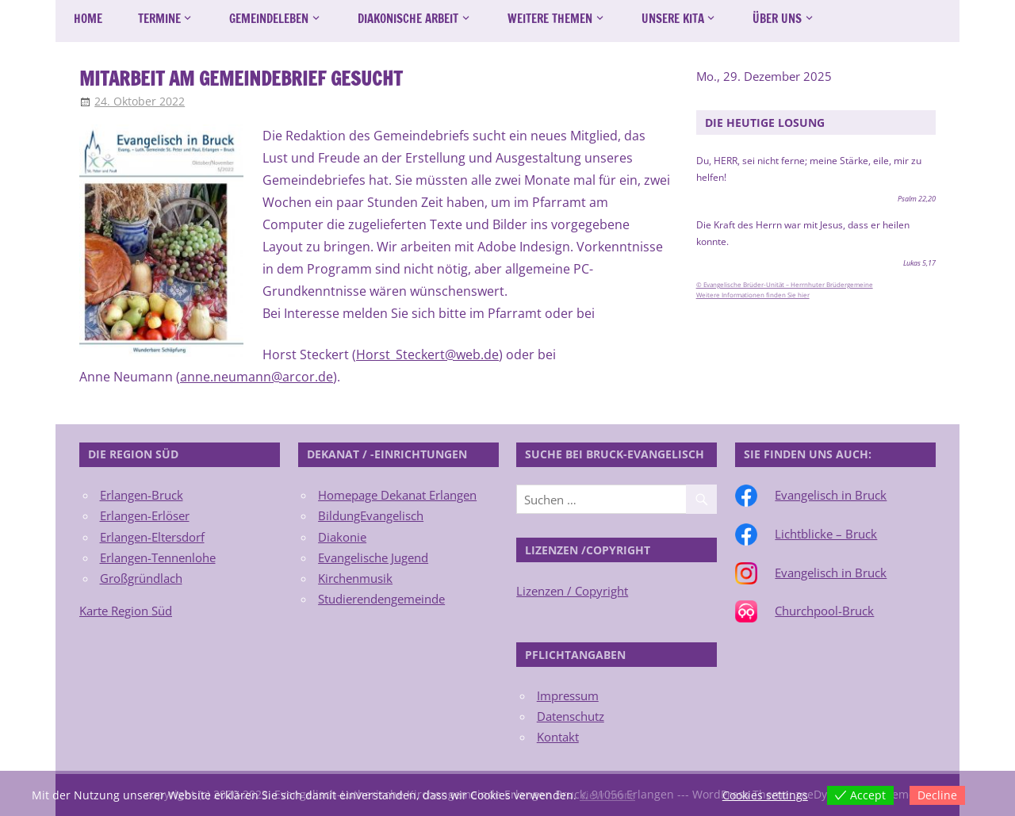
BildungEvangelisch (370, 515)
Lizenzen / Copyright (572, 591)
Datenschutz (570, 716)
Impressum (568, 695)
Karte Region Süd (125, 611)
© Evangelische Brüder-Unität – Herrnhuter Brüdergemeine (784, 285)
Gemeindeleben (268, 18)
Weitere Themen (550, 18)
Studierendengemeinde (381, 599)
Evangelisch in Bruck (831, 495)
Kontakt (558, 737)
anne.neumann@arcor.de (256, 376)
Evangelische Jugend (373, 557)
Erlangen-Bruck (141, 495)
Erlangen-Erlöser (145, 515)
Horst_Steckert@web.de (427, 354)
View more (607, 795)
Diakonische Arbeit (408, 18)
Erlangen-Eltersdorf (152, 537)
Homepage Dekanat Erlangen (397, 495)
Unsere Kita (673, 18)
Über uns (777, 18)
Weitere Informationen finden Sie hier (753, 295)
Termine (159, 18)
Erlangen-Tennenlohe (158, 557)
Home (88, 18)
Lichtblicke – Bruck (826, 534)
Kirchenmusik (355, 578)
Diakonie (342, 537)
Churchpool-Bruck (824, 611)
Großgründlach (141, 578)
